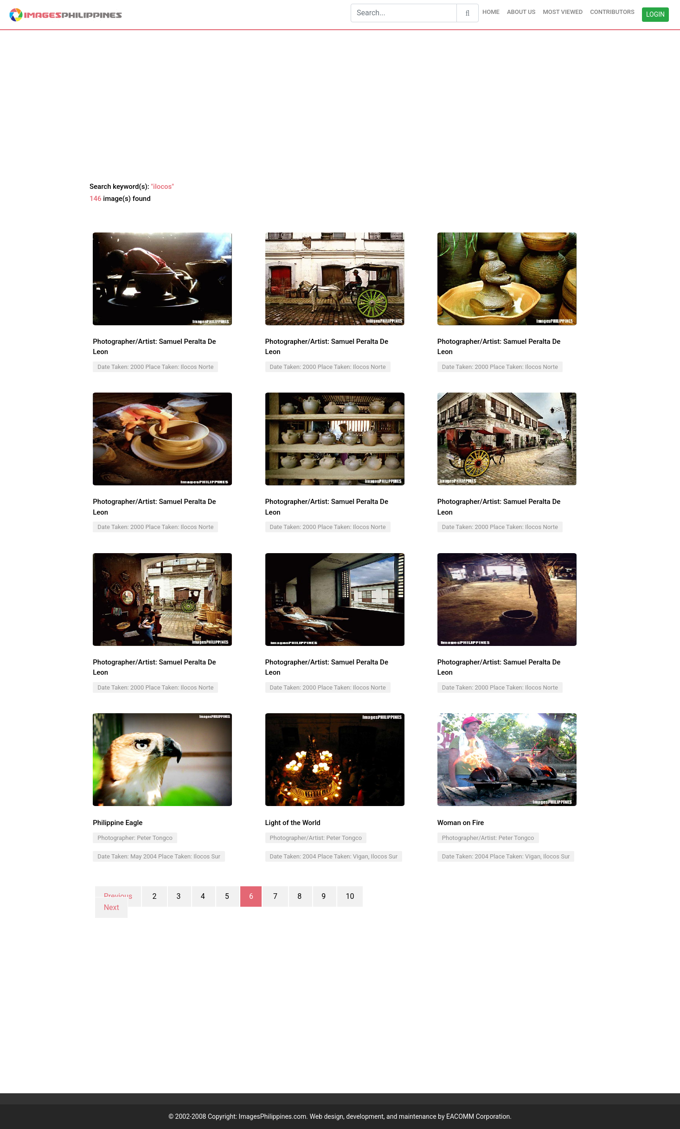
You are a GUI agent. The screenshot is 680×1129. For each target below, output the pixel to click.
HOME (491, 11)
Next (111, 907)
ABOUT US (521, 11)
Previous (118, 896)
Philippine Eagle (117, 823)
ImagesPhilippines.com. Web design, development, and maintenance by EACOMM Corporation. (375, 1116)
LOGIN (655, 14)
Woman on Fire (460, 823)
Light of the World (293, 823)
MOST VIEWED (563, 11)
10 (350, 896)
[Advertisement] (340, 106)
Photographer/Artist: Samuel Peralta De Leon (154, 346)
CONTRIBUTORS (612, 11)
